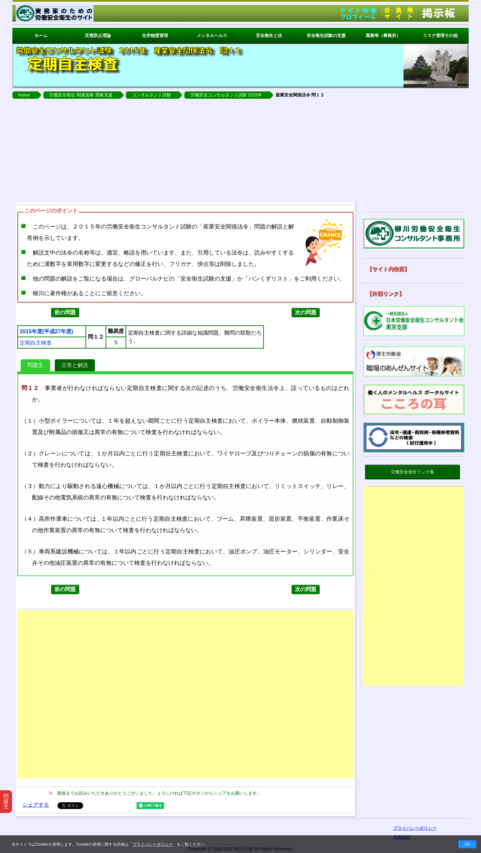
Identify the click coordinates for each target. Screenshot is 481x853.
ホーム (40, 35)
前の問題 (65, 312)
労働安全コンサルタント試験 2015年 (226, 94)
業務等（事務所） (383, 35)
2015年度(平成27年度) (46, 331)
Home (24, 94)
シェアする (35, 805)
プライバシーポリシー (153, 844)
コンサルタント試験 (151, 94)
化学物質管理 (155, 35)
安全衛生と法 (269, 35)
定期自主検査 (36, 343)
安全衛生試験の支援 (326, 35)
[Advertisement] (240, 148)
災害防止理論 (98, 35)
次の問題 (305, 312)
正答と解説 (74, 365)
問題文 (35, 365)
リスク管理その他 (440, 35)
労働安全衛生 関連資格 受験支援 (80, 94)
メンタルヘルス (212, 35)
